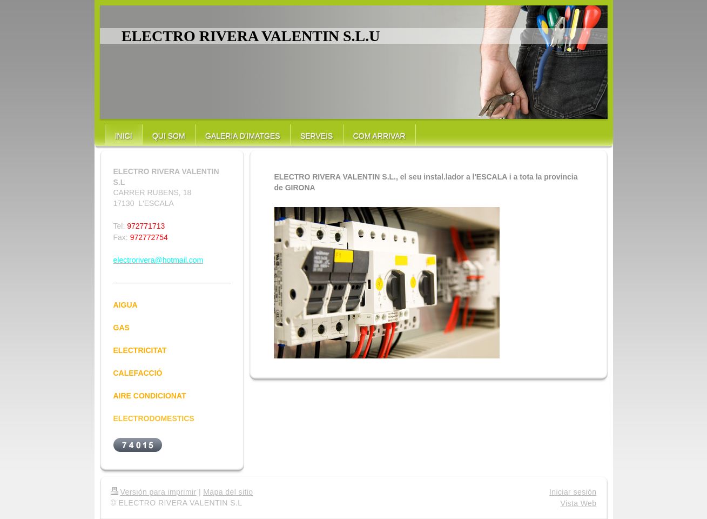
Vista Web (578, 503)
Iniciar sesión (573, 492)
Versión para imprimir (154, 492)
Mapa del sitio (228, 492)
